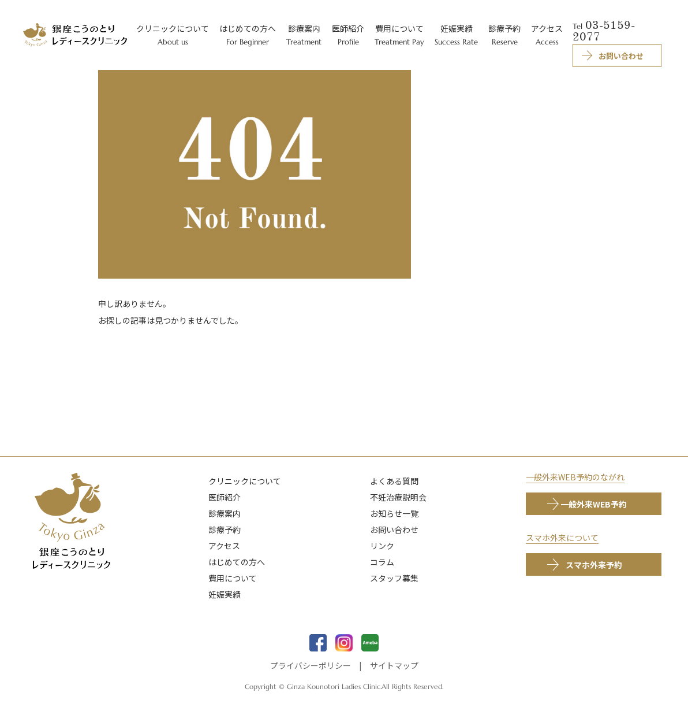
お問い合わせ (394, 529)
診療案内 (224, 513)
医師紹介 (224, 497)
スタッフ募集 (394, 578)
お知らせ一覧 (394, 513)
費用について (232, 578)
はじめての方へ (236, 562)
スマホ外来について (562, 537)
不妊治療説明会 (398, 497)
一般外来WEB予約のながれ (575, 477)
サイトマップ (394, 665)
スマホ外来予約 (594, 565)
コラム (382, 562)
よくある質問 (394, 481)
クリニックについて (244, 481)
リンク (382, 545)
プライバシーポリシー (310, 665)
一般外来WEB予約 (593, 504)
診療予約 (224, 529)
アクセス (224, 545)
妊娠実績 (224, 594)
